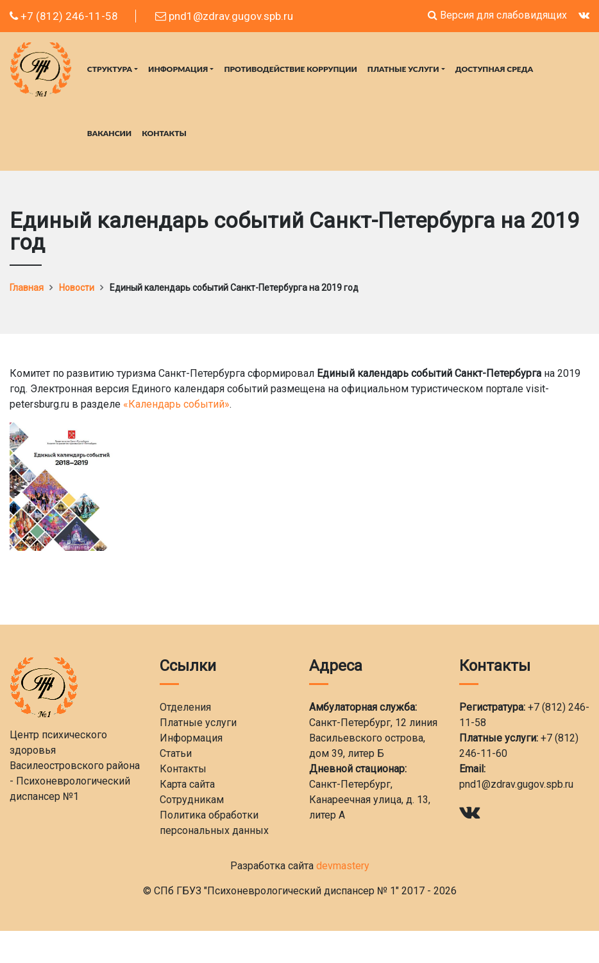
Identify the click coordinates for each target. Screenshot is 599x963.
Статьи (176, 753)
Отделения (185, 707)
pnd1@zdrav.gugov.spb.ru (224, 16)
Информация (178, 69)
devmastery (342, 866)
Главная (27, 287)
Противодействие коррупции (290, 69)
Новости (76, 287)
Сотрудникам (192, 800)
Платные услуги (403, 69)
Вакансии (109, 133)
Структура (109, 69)
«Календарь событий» (176, 404)
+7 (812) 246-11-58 (64, 16)
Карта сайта (187, 784)
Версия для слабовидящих (497, 15)
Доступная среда (494, 69)
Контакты (164, 133)
